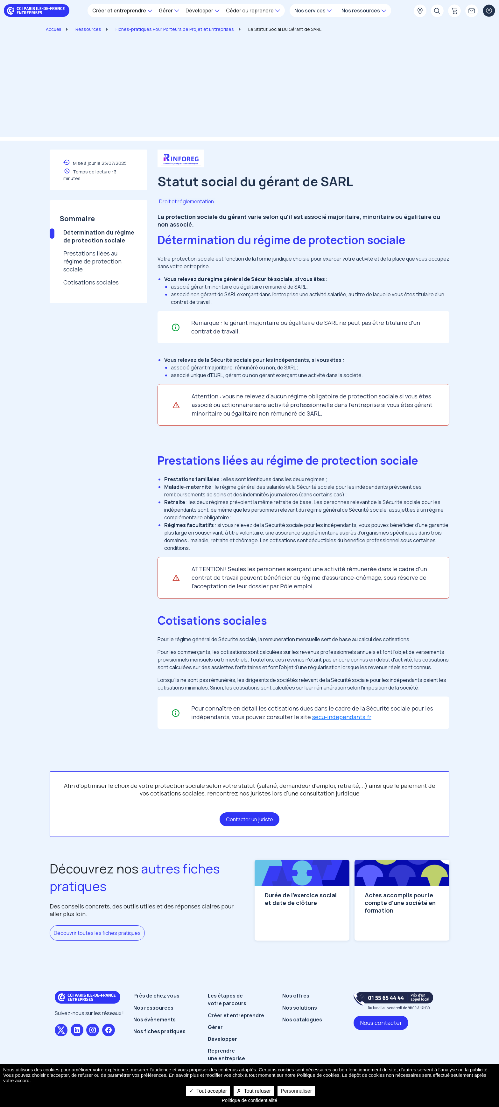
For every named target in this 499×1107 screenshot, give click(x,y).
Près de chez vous (156, 1013)
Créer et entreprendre (236, 1033)
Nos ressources (153, 1025)
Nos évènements (154, 1037)
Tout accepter (208, 1091)
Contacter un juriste (249, 819)
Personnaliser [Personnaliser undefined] (296, 1091)
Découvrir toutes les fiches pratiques (97, 932)
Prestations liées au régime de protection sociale (92, 261)
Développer (222, 1056)
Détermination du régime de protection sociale (98, 236)
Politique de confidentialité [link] (249, 1100)
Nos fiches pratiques (159, 1049)
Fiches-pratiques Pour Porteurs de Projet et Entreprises (175, 29)
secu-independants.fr (341, 717)
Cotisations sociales (91, 282)
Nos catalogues (302, 1037)
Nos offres (295, 1013)
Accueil (53, 29)
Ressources (88, 29)
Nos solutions (299, 1025)
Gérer (215, 1044)
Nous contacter (381, 1041)
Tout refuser (254, 1091)
